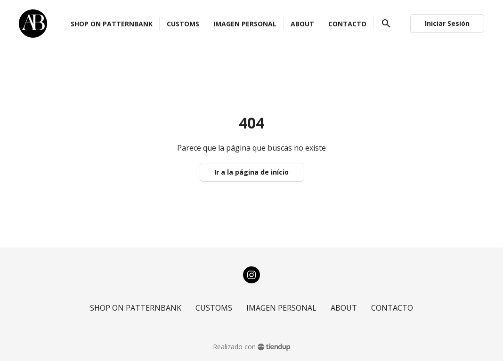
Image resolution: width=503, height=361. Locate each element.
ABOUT (344, 308)
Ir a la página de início (251, 172)
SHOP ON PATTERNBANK (135, 308)
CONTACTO (392, 308)
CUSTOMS (213, 308)
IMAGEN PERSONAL (281, 308)
